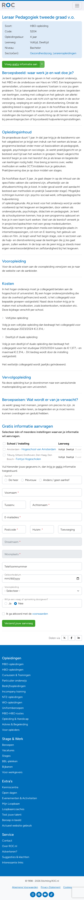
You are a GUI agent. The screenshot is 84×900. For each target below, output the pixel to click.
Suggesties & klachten (15, 857)
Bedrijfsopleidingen (14, 686)
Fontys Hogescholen (28, 459)
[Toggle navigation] (77, 5)
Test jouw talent (11, 814)
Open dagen (9, 792)
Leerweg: (10, 42)
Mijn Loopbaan (11, 803)
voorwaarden (40, 613)
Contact (7, 840)
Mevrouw (30, 480)
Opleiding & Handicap (15, 718)
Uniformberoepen (13, 708)
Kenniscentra (10, 787)
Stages (6, 755)
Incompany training (14, 691)
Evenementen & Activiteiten (19, 798)
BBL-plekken (10, 761)
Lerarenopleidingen (64, 53)
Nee (20, 603)
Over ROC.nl (9, 846)
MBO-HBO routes (13, 713)
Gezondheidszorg (41, 53)
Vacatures (8, 750)
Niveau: (9, 47)
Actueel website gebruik (17, 825)
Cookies (67, 887)
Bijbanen (7, 766)
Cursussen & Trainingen (16, 675)
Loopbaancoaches (13, 809)
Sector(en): (12, 53)
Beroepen (8, 744)
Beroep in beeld (11, 820)
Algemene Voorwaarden (25, 887)
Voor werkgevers (12, 772)
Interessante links (12, 862)
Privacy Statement (50, 887)
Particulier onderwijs (14, 680)
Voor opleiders (10, 729)
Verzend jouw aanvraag (18, 623)
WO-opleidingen (12, 702)
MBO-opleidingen (13, 664)
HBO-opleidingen (12, 669)
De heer (13, 480)
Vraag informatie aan (20, 64)
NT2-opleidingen (12, 697)
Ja (10, 603)
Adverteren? (9, 851)
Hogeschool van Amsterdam (38, 449)
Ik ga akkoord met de (27, 613)
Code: (8, 31)
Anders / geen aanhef (56, 480)
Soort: (8, 26)
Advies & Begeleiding (15, 724)
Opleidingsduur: (14, 36)
